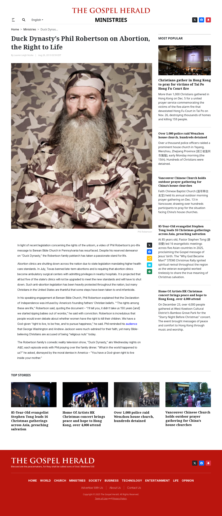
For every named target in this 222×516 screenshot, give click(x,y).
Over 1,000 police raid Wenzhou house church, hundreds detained (182, 135)
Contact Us (134, 487)
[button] (15, 20)
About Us (115, 487)
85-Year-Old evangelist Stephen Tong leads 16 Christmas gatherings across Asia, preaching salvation (184, 230)
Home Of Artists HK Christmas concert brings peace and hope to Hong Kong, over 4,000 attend (182, 295)
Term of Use (101, 498)
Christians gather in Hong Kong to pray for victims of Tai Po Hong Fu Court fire (184, 84)
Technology (132, 480)
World (45, 480)
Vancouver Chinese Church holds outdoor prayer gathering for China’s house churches (182, 182)
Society (95, 480)
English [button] (36, 20)
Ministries (111, 19)
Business (112, 480)
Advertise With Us (92, 487)
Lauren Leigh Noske (23, 55)
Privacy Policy (119, 498)
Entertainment (157, 480)
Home (15, 29)
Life (176, 480)
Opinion (188, 480)
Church (60, 480)
